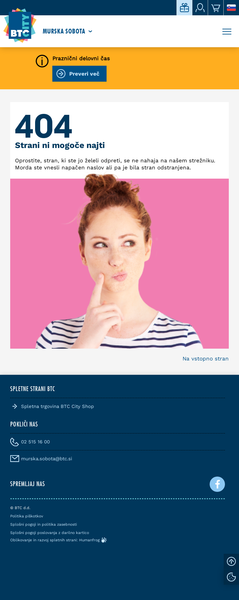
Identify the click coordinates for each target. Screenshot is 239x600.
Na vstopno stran (206, 358)
